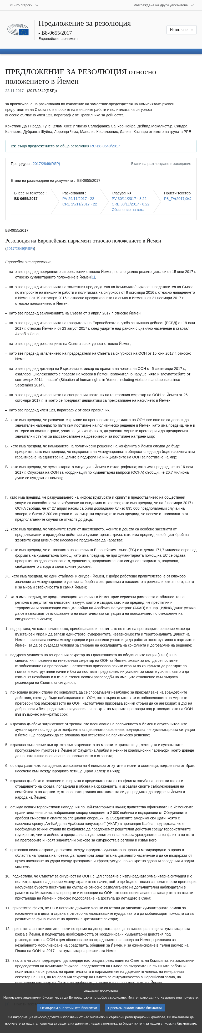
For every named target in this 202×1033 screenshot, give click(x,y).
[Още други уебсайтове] (164, 5)
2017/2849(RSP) (46, 164)
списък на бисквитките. (179, 1029)
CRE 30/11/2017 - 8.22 (130, 204)
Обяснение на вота (128, 210)
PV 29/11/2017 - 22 (78, 199)
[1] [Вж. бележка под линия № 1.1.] (93, 277)
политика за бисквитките (122, 1029)
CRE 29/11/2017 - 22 (79, 204)
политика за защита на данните (63, 1029)
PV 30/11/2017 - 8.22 (129, 199)
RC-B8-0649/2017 (105, 146)
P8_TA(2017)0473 (179, 199)
